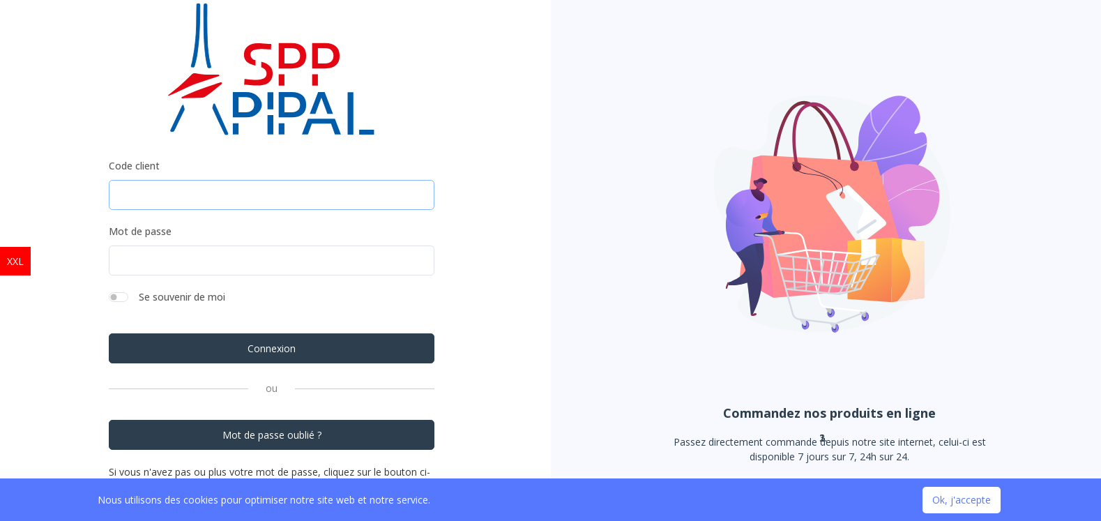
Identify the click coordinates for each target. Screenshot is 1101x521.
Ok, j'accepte (961, 499)
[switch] (118, 297)
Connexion (272, 348)
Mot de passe (140, 231)
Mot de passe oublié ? (271, 434)
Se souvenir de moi (182, 296)
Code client (134, 165)
